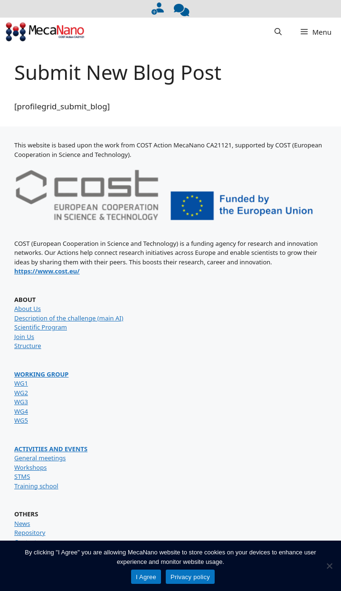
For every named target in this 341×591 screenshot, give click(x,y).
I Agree (146, 577)
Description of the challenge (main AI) (68, 318)
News (22, 523)
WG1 (21, 383)
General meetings (40, 458)
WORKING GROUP (41, 374)
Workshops (30, 467)
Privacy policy (190, 577)
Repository (29, 532)
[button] (278, 32)
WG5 (21, 420)
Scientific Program (40, 327)
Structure (27, 345)
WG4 (21, 411)
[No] (329, 566)
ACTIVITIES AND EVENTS (50, 449)
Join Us (24, 336)
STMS (22, 476)
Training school (36, 486)
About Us (27, 308)
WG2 (21, 392)
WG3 (21, 401)
